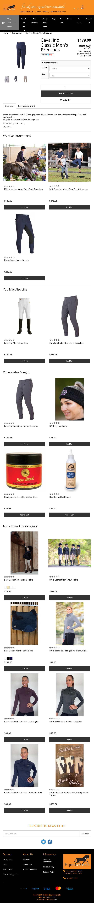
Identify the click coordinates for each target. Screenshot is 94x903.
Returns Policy (48, 872)
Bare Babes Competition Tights (18, 579)
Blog (53, 19)
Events (69, 19)
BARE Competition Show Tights (63, 579)
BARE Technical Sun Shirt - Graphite (65, 721)
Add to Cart (65, 93)
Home (5, 33)
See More (24, 207)
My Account (7, 859)
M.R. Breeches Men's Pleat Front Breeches (68, 189)
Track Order (7, 869)
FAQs (5, 864)
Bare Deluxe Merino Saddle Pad (18, 650)
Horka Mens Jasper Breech (16, 260)
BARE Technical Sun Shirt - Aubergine (21, 721)
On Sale (61, 21)
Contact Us (27, 864)
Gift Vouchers (34, 21)
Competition (17, 33)
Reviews (26, 106)
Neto (55, 899)
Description (9, 106)
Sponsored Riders (30, 869)
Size (43, 74)
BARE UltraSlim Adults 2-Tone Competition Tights (68, 793)
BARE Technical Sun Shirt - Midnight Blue (23, 792)
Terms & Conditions (47, 860)
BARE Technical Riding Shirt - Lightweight (68, 650)
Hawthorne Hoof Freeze (60, 497)
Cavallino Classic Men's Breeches (39, 33)
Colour (44, 67)
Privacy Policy (48, 867)
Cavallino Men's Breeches (16, 343)
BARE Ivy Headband (58, 426)
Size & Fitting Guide (10, 874)
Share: (47, 55)
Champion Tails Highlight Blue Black (21, 497)
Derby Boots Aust (45, 23)
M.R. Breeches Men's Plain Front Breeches (23, 189)
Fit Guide (79, 21)
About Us (26, 859)
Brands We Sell (24, 23)
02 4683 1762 (70, 878)
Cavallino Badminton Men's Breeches (66, 343)
